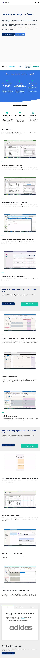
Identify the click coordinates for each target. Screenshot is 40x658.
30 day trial (20, 34)
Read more (23, 618)
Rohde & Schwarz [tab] (20, 607)
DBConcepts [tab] (32, 607)
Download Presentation (29, 304)
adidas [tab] (7, 607)
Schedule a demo (8, 34)
